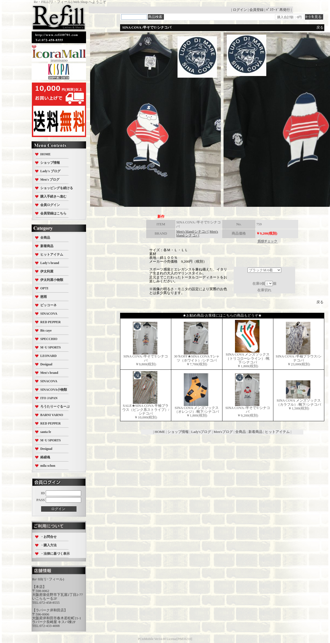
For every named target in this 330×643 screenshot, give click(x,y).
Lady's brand (49, 263)
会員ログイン (50, 205)
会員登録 (256, 10)
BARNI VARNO (51, 415)
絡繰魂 (45, 457)
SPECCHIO (48, 339)
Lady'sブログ (201, 432)
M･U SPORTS (50, 347)
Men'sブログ (223, 432)
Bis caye (46, 330)
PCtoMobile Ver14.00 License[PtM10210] (165, 639)
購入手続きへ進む (53, 196)
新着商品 (46, 246)
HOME (45, 154)
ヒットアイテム (51, 254)
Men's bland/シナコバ (192, 231)
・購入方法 (48, 545)
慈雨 (43, 297)
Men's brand (49, 373)
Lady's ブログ (50, 171)
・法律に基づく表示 (55, 554)
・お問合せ (48, 537)
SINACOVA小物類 (53, 390)
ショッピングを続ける (56, 188)
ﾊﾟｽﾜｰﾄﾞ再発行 (278, 10)
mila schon (47, 466)
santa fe (45, 432)
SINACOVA (48, 314)
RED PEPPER (50, 322)
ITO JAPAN (48, 398)
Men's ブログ (49, 179)
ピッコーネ (48, 305)
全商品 (45, 237)
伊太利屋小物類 (51, 280)
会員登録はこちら (53, 213)
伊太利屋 (46, 271)
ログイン (240, 10)
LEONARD (48, 356)
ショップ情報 (50, 163)
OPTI (44, 288)
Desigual (46, 364)
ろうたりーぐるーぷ (55, 406)
